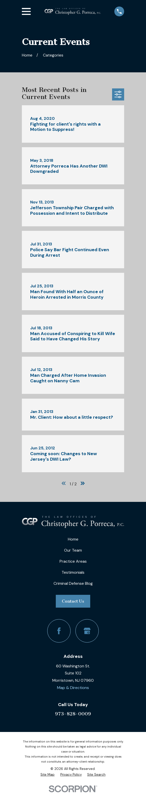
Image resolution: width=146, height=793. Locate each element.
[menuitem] (47, 774)
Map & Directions (73, 687)
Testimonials (73, 572)
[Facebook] (59, 631)
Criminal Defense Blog (73, 583)
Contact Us (73, 601)
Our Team (73, 550)
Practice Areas (73, 561)
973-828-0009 (73, 714)
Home (73, 539)
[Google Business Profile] (87, 631)
